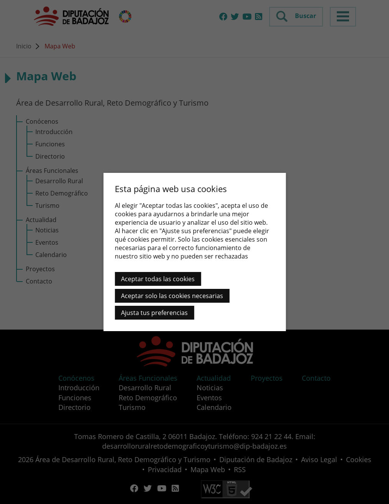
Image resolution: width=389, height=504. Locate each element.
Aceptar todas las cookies (158, 279)
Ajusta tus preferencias (154, 312)
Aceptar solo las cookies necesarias (172, 296)
